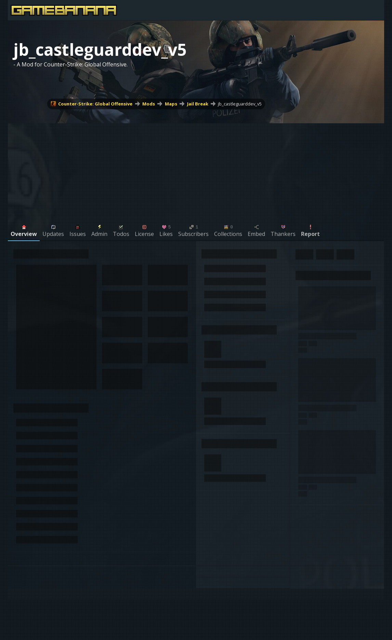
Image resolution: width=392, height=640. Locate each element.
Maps (171, 104)
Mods (148, 104)
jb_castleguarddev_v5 (240, 104)
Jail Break (197, 104)
